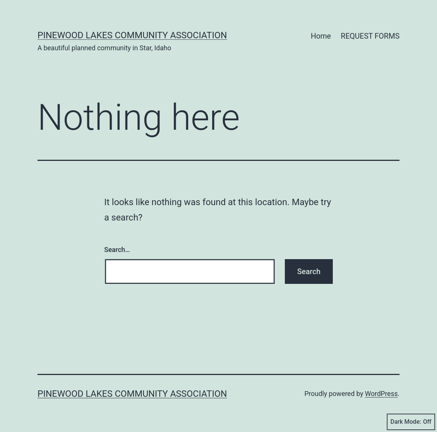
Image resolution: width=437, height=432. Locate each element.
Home (321, 36)
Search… (117, 250)
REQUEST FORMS (370, 36)
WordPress (381, 394)
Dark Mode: (411, 421)
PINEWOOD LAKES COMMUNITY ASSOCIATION (132, 35)
